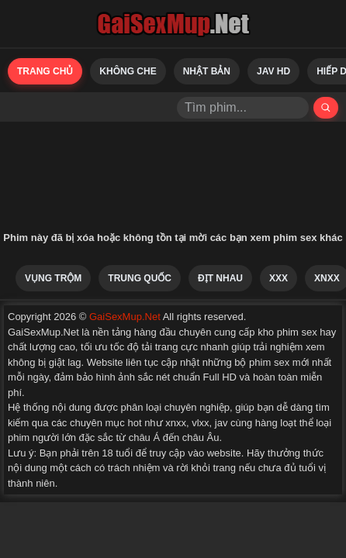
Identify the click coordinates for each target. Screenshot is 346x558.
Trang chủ (45, 71)
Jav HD (273, 71)
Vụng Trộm (53, 278)
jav (221, 423)
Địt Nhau (220, 278)
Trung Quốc (139, 278)
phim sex (269, 362)
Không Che (127, 71)
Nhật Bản (206, 71)
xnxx (175, 423)
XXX (278, 278)
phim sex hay (307, 332)
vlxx (200, 423)
